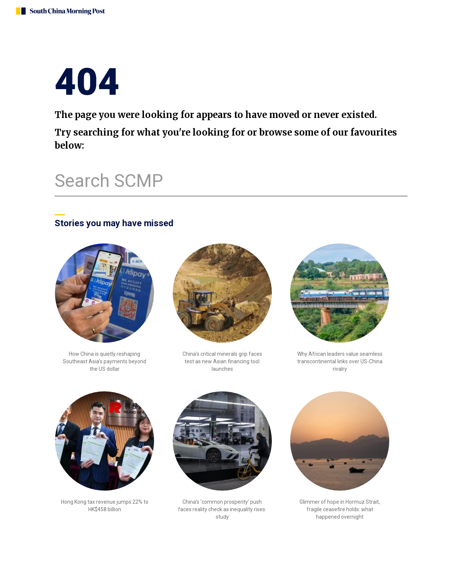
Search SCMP (109, 180)
